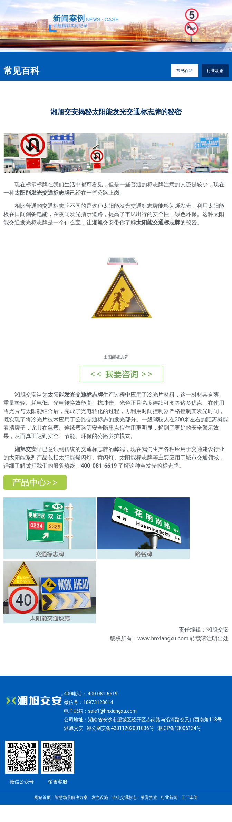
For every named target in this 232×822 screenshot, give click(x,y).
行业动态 (215, 70)
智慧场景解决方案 (71, 797)
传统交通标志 (124, 797)
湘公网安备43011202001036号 (120, 728)
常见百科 (184, 70)
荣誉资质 (149, 797)
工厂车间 (189, 797)
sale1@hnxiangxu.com (112, 711)
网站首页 (42, 797)
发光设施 (99, 797)
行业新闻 (169, 797)
